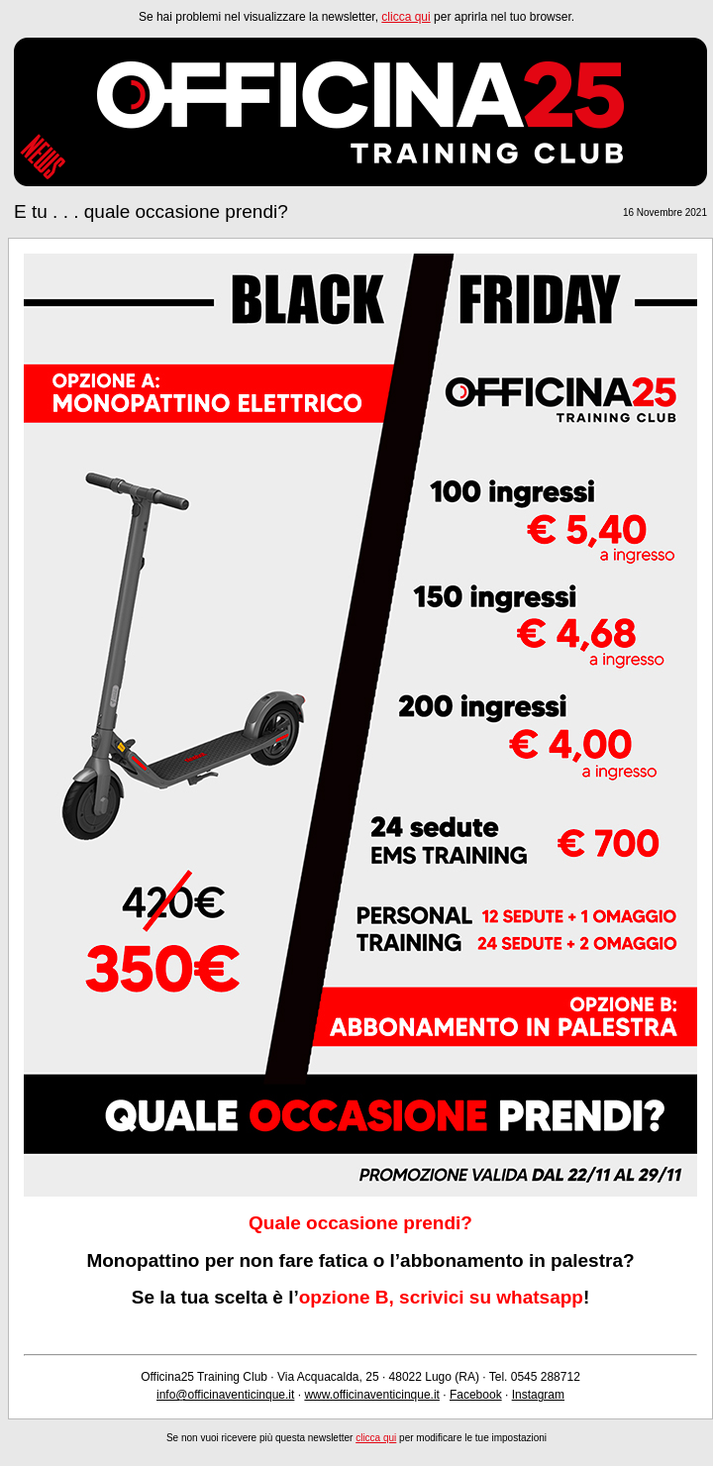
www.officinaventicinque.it (372, 1395)
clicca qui (405, 17)
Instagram (538, 1395)
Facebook (476, 1395)
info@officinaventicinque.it (225, 1395)
